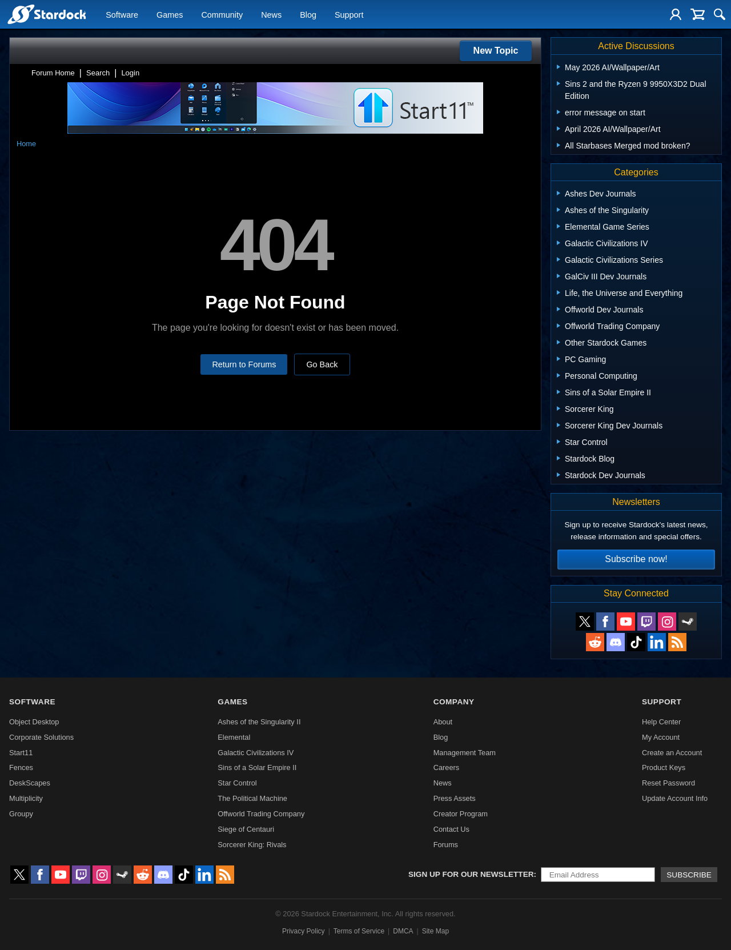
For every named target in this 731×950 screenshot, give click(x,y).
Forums (445, 844)
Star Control (237, 783)
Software (122, 14)
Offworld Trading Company (261, 813)
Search (98, 73)
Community (222, 14)
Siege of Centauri (246, 829)
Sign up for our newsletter (471, 874)
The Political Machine (252, 798)
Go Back (322, 364)
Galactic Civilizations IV (256, 752)
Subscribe (689, 875)
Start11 (21, 752)
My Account (661, 737)
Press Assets (454, 798)
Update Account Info (675, 798)
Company (454, 702)
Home (26, 143)
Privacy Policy (303, 931)
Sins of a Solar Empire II (257, 767)
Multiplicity (26, 798)
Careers (446, 767)
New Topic (496, 50)
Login (130, 73)
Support (349, 14)
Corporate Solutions (41, 737)
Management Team (464, 752)
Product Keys (663, 767)
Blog (308, 14)
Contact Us (451, 829)
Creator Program (460, 813)
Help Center (661, 721)
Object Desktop (34, 721)
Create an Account (672, 752)
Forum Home (53, 73)
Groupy (21, 813)
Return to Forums (244, 364)
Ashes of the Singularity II (259, 721)
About (442, 721)
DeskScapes (29, 783)
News (271, 14)
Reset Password (668, 783)
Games (169, 14)
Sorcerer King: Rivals (252, 844)
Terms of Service (359, 931)
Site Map (435, 931)
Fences (21, 767)
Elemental (234, 737)
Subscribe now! (636, 559)
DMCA (403, 931)
